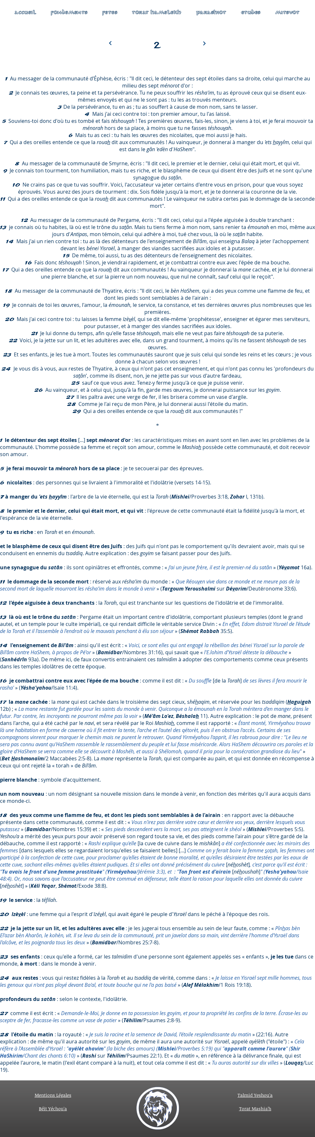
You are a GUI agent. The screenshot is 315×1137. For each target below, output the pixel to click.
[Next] (110, 43)
